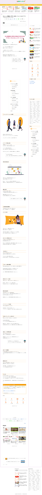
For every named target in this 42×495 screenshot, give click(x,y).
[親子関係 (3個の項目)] (31, 118)
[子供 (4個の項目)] (39, 112)
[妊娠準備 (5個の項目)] (31, 109)
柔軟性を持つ (34, 154)
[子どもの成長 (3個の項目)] (38, 113)
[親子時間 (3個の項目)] (39, 115)
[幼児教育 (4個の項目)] (39, 110)
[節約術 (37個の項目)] (31, 102)
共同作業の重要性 (13, 90)
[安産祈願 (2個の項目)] (35, 122)
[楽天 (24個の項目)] (35, 103)
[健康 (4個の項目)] (39, 111)
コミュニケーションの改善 (34, 131)
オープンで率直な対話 (15, 85)
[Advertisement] (14, 28)
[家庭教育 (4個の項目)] (31, 111)
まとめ (32, 156)
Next (40, 9)
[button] (22, 19)
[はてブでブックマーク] (14, 19)
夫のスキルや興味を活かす (15, 93)
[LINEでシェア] (18, 19)
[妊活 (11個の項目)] (39, 104)
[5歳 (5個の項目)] (35, 109)
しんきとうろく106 (32, 82)
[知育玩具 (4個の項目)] (35, 110)
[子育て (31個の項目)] (39, 102)
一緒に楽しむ (13, 95)
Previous (1, 9)
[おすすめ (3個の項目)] (39, 114)
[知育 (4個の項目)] (35, 112)
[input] (35, 26)
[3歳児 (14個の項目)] (35, 104)
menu (13, 81)
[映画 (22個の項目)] (39, 103)
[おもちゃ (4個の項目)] (31, 110)
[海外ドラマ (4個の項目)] (38, 109)
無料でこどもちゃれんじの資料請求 (8, 390)
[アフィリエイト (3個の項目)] (32, 120)
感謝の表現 (13, 88)
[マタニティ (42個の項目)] (35, 101)
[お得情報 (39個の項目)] (39, 101)
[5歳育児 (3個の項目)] (31, 113)
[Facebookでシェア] (10, 19)
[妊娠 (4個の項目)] (37, 111)
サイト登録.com (32, 81)
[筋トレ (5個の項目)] (31, 108)
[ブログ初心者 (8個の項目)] (36, 105)
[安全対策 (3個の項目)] (35, 117)
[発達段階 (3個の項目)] (34, 113)
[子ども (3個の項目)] (39, 117)
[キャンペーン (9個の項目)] (32, 105)
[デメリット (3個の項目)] (32, 114)
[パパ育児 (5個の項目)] (39, 108)
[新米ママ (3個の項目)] (35, 115)
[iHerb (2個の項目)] (31, 122)
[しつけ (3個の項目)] (34, 118)
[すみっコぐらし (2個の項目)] (35, 123)
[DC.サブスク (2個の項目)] (38, 121)
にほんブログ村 (32, 83)
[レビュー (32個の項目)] (35, 102)
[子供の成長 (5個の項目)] (35, 108)
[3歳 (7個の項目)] (39, 105)
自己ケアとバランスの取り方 (14, 104)
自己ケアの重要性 (14, 107)
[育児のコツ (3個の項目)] (36, 120)
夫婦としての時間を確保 (15, 105)
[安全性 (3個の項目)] (35, 114)
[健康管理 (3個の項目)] (31, 115)
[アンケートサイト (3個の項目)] (33, 119)
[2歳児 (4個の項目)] (34, 111)
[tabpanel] (5, 9)
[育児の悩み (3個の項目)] (32, 117)
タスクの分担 (34, 138)
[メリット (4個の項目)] (32, 112)
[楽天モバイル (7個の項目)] (32, 106)
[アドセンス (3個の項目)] (39, 118)
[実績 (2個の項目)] (39, 120)
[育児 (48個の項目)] (31, 101)
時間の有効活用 (14, 100)
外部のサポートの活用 (15, 98)
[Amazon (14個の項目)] (32, 104)
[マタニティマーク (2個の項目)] (33, 121)
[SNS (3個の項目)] (38, 119)
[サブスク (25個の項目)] (32, 103)
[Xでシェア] (7, 19)
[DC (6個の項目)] (35, 106)
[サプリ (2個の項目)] (39, 122)
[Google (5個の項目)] (39, 106)
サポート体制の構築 (13, 97)
